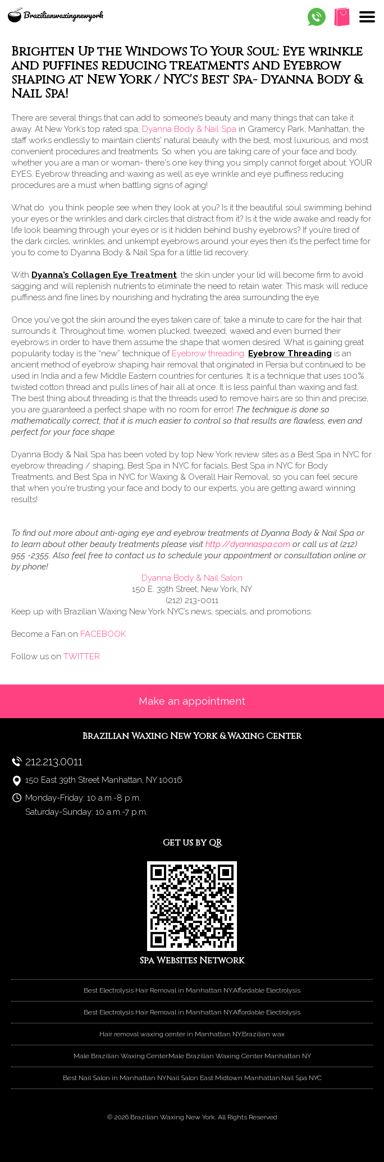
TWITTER (81, 656)
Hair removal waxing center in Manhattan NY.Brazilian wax (192, 1034)
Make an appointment (192, 701)
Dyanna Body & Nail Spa (189, 129)
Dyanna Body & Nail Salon (192, 578)
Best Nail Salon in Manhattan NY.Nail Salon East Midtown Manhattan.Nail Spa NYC (192, 1078)
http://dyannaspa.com (247, 544)
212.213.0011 (54, 761)
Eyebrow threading (207, 353)
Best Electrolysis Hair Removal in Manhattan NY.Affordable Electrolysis (192, 990)
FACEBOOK (103, 634)
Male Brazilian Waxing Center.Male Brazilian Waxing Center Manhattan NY (192, 1056)
